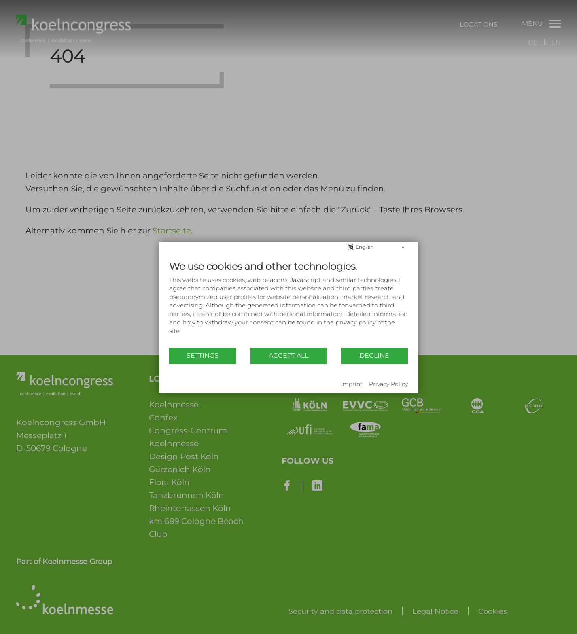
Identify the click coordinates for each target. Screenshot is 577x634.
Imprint (352, 384)
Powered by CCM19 (194, 385)
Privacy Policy (388, 384)
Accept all (288, 355)
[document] (288, 304)
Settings (202, 355)
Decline (374, 355)
